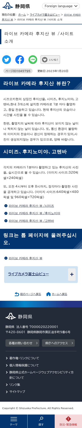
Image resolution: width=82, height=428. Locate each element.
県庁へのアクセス (56, 343)
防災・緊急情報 (68, 424)
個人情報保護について (24, 365)
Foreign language (59, 6)
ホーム (22, 14)
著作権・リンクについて (24, 358)
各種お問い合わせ (20, 343)
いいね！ (54, 60)
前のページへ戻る (30, 294)
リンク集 (14, 384)
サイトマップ (17, 391)
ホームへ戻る (59, 294)
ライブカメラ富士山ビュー (45, 14)
